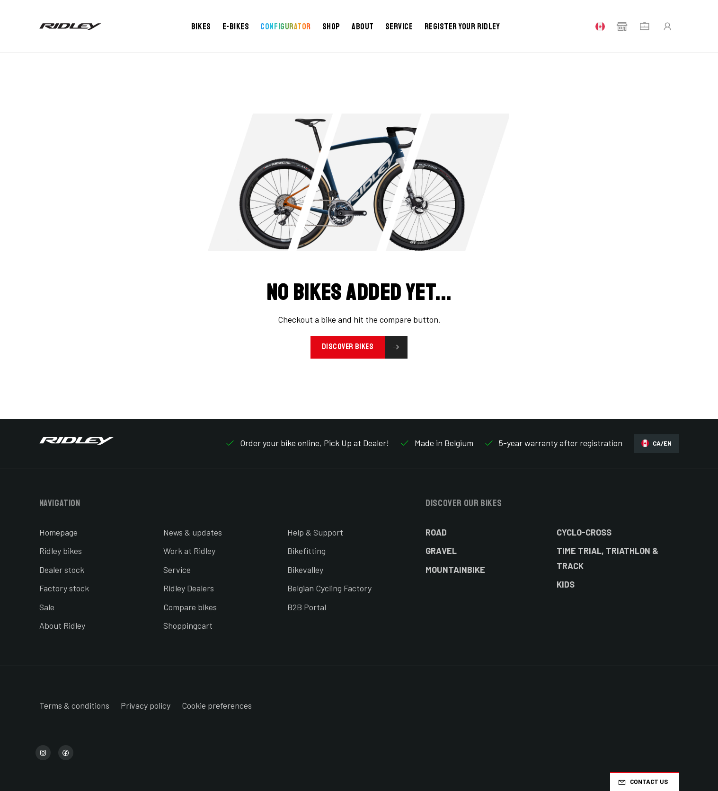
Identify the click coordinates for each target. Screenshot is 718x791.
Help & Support (315, 532)
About (363, 26)
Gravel (441, 550)
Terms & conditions (74, 705)
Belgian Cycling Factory (329, 588)
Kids (566, 584)
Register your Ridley (462, 26)
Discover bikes (365, 347)
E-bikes (235, 26)
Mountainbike (455, 569)
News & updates (192, 532)
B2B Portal (306, 607)
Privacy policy (145, 705)
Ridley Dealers (188, 588)
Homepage (58, 532)
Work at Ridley (189, 550)
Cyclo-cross (584, 532)
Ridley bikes (60, 550)
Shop (331, 26)
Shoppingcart (188, 625)
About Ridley (62, 625)
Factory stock (64, 588)
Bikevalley (305, 569)
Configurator (285, 26)
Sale (46, 607)
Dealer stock (61, 569)
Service (399, 26)
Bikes (201, 26)
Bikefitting (306, 550)
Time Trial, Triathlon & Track (607, 558)
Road (436, 532)
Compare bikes (190, 607)
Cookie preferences (217, 705)
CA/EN (656, 443)
